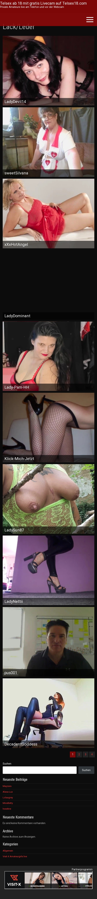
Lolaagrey (8, 797)
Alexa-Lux (8, 791)
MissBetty (8, 803)
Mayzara (7, 786)
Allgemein (8, 850)
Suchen (7, 763)
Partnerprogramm (82, 869)
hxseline (7, 808)
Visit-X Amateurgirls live (15, 856)
